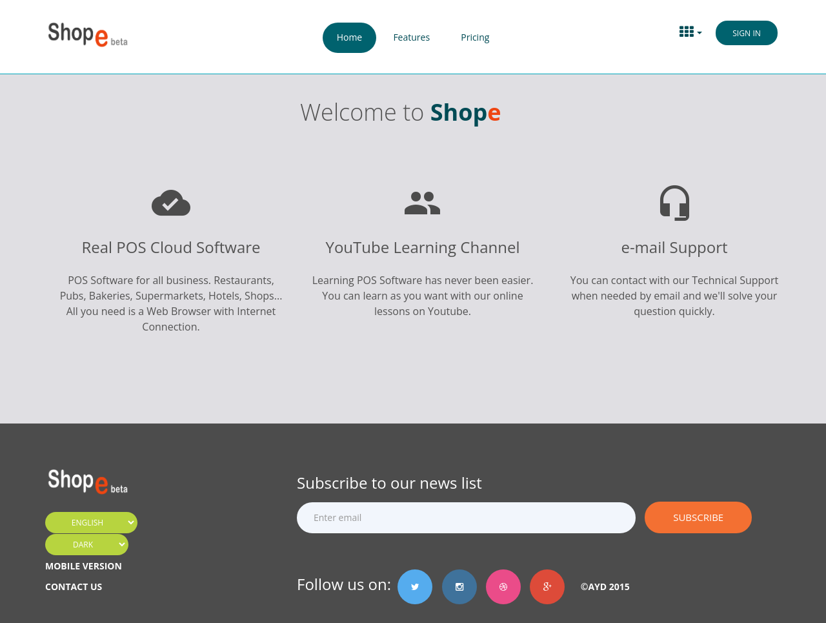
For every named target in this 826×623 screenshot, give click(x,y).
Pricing (475, 37)
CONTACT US (73, 586)
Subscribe (698, 517)
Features (411, 37)
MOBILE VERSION (83, 566)
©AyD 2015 (600, 586)
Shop (459, 112)
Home (350, 37)
